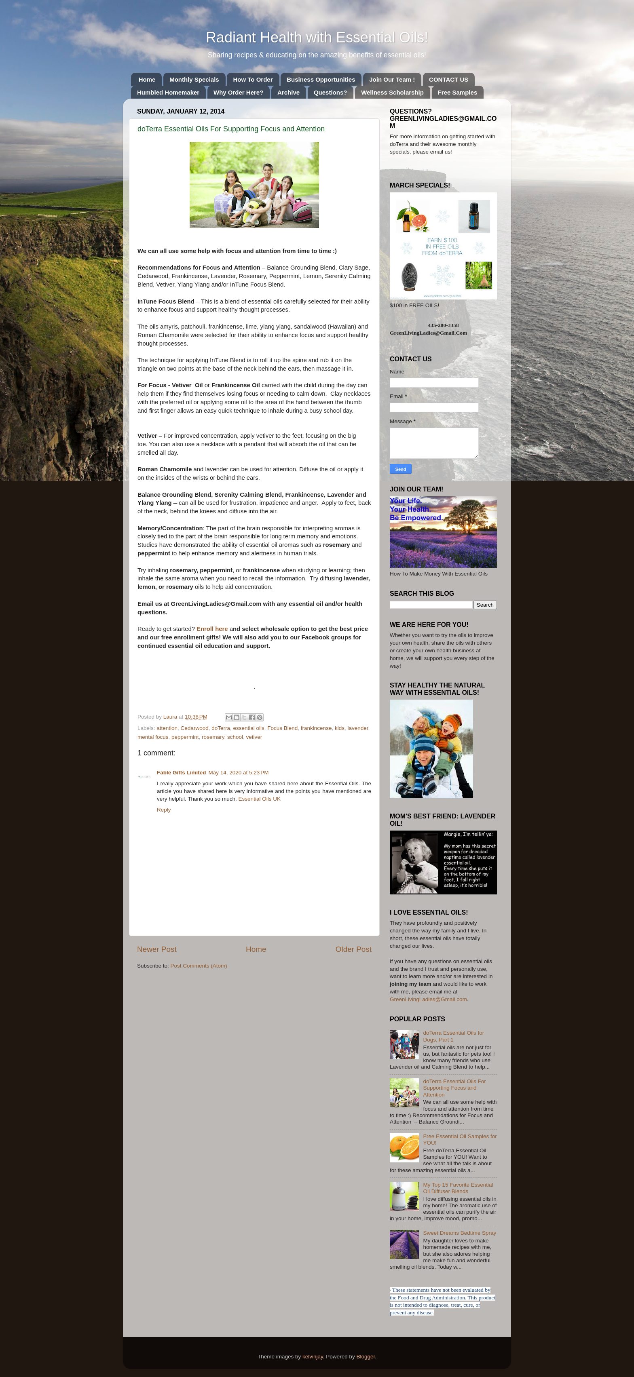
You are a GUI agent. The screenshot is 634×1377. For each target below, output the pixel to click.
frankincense (316, 728)
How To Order (253, 79)
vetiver (254, 737)
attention (167, 728)
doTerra (220, 728)
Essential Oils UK (260, 799)
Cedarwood (195, 728)
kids (339, 728)
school (235, 737)
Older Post (354, 949)
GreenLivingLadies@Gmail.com (428, 999)
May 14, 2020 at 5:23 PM (239, 773)
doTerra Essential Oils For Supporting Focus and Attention (454, 1087)
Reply (164, 810)
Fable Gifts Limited (181, 773)
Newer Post (157, 949)
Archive (288, 92)
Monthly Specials (194, 79)
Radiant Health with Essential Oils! (317, 37)
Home (147, 79)
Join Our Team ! (392, 79)
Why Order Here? (238, 92)
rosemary (213, 737)
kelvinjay (312, 1357)
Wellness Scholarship (392, 92)
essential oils (248, 728)
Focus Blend (282, 728)
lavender (357, 728)
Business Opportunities (321, 79)
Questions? (330, 92)
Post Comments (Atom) (199, 966)
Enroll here (213, 629)
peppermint (185, 737)
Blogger (365, 1357)
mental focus (153, 737)
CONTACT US (448, 79)
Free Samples (458, 92)
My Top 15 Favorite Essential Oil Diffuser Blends (458, 1188)
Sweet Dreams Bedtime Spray (459, 1233)
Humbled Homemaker (168, 92)
